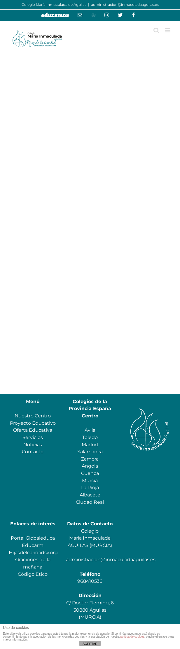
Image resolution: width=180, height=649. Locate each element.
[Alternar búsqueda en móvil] (156, 30)
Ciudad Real (90, 502)
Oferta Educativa (32, 430)
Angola (90, 466)
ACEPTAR (90, 643)
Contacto (32, 451)
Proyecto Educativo (33, 423)
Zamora (90, 459)
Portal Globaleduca (33, 538)
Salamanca (90, 451)
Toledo (90, 437)
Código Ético (33, 574)
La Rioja (90, 487)
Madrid (90, 444)
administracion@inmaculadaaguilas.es (125, 4)
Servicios (32, 437)
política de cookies (132, 636)
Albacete (90, 495)
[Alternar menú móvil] (168, 30)
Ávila (90, 430)
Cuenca (90, 473)
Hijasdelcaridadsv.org (33, 552)
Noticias (32, 444)
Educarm (32, 545)
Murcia (90, 480)
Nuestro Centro (33, 416)
